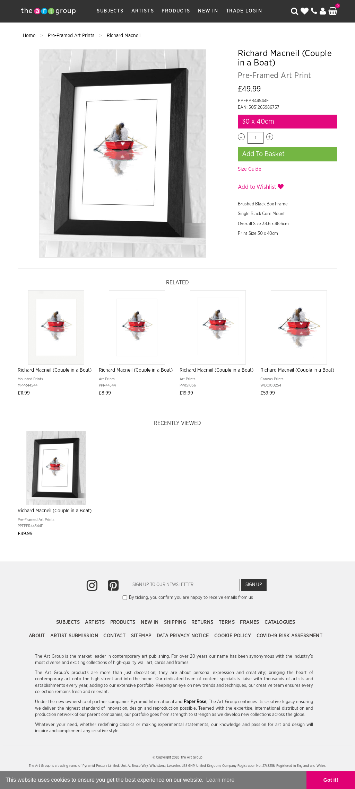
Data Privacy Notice (183, 635)
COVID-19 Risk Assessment (290, 635)
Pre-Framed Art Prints (72, 35)
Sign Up (253, 585)
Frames (250, 622)
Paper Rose (195, 702)
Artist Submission (74, 635)
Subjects (110, 11)
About (37, 635)
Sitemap (142, 635)
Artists (142, 11)
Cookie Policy (233, 635)
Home (30, 35)
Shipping (176, 622)
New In (208, 11)
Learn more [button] (220, 780)
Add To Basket (263, 154)
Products (176, 11)
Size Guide (249, 169)
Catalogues (280, 622)
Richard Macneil (123, 35)
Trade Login (244, 11)
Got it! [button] (330, 780)
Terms (227, 622)
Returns (203, 622)
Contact (115, 635)
